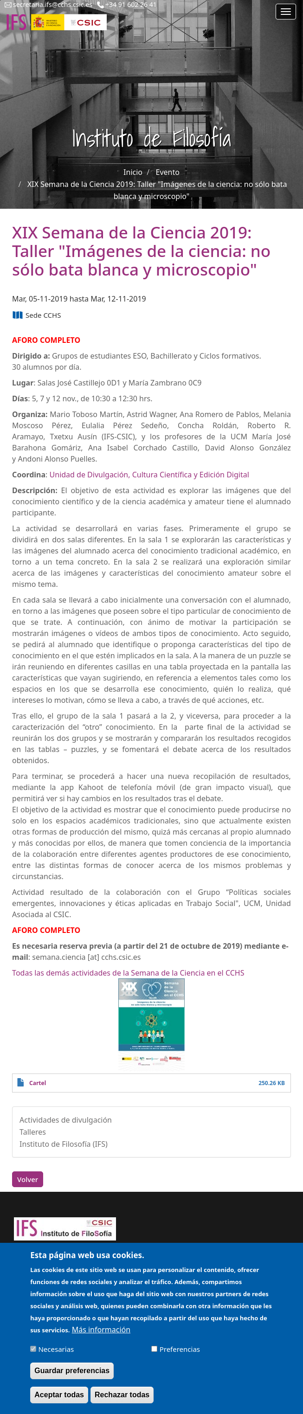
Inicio (132, 172)
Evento (168, 172)
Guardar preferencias (72, 1377)
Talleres (32, 1132)
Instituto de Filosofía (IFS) (63, 1144)
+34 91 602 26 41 (131, 4)
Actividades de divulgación (65, 1120)
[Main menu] (286, 11)
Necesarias (56, 1355)
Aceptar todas (59, 1401)
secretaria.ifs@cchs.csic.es (52, 4)
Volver (27, 1179)
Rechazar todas (122, 1401)
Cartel (37, 1083)
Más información (101, 1336)
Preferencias (180, 1355)
